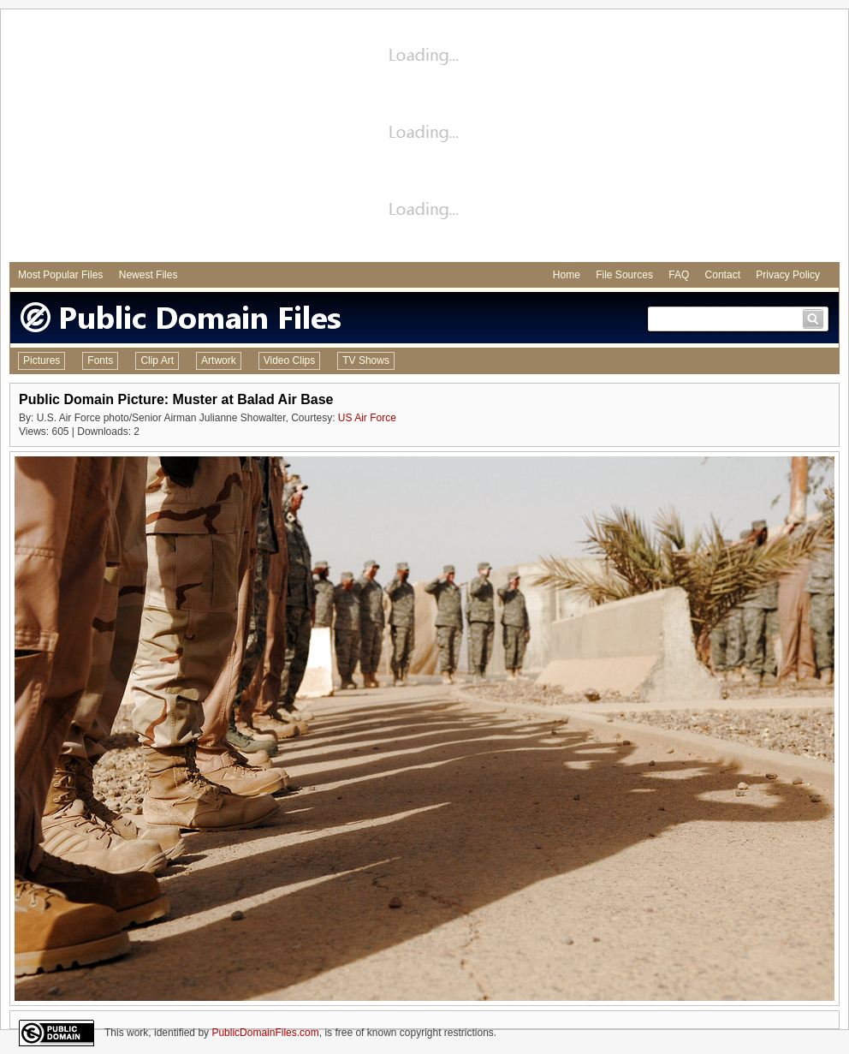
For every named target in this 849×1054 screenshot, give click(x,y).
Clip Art (157, 360)
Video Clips (289, 360)
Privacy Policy (788, 275)
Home (566, 275)
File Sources (624, 275)
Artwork (218, 360)
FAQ (678, 275)
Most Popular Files (60, 275)
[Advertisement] (424, 138)
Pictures (41, 360)
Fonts (100, 360)
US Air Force (367, 418)
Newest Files (148, 275)
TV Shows (365, 360)
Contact (722, 275)
